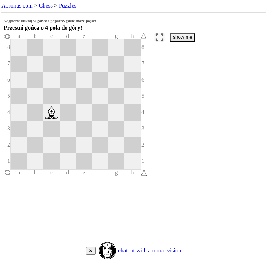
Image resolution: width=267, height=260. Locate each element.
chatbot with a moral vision (149, 250)
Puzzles (67, 6)
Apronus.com (17, 6)
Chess (46, 6)
